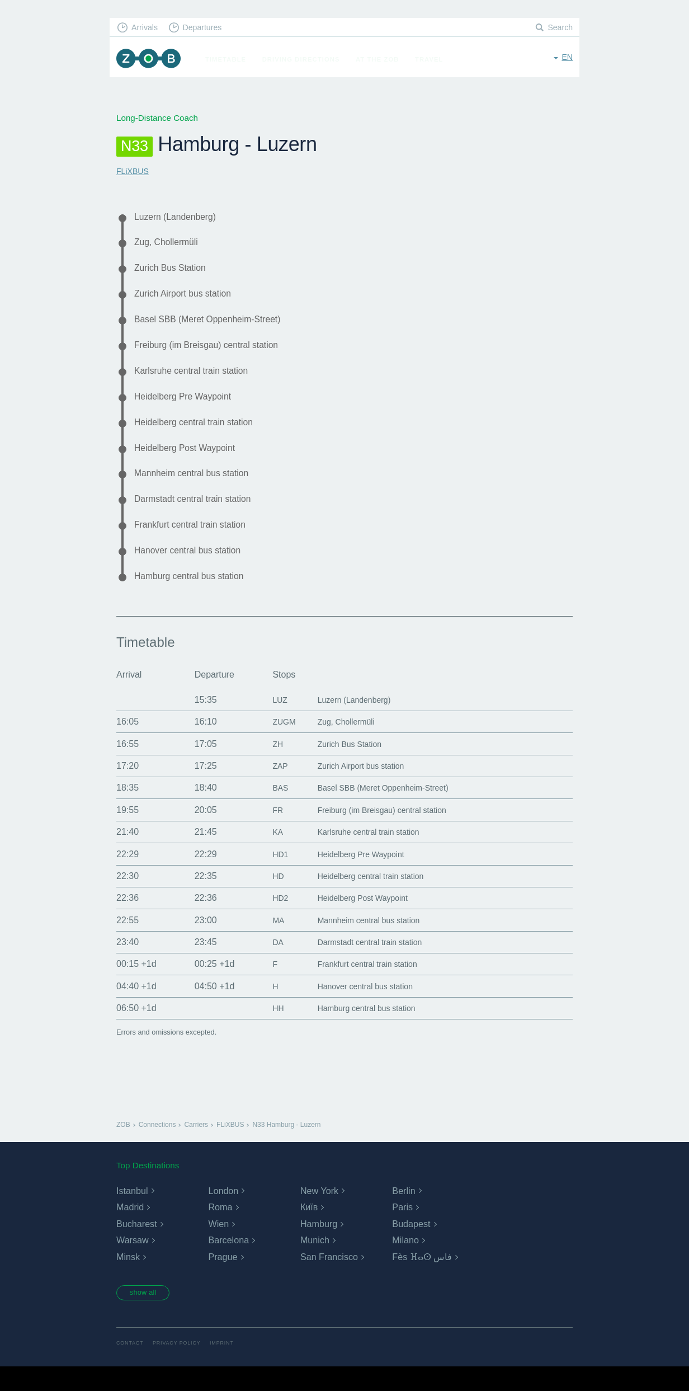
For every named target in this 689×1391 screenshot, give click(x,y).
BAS (268, 810)
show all (147, 1316)
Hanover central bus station (194, 570)
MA (265, 942)
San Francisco (328, 1280)
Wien (218, 1246)
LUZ (267, 722)
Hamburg (318, 1246)
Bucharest (136, 1246)
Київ (309, 1230)
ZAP (267, 788)
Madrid (130, 1230)
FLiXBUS (133, 171)
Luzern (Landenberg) (180, 217)
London (223, 1213)
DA (265, 965)
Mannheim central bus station (198, 489)
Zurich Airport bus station (188, 298)
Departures (208, 28)
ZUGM (272, 744)
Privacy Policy (181, 1367)
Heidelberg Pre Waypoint (188, 407)
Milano (405, 1263)
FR (265, 832)
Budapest (411, 1246)
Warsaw (132, 1263)
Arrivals (147, 28)
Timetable (230, 59)
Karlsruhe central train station (198, 380)
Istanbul (132, 1213)
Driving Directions (306, 59)
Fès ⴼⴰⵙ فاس (422, 1280)
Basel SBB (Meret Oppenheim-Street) (216, 326)
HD (265, 898)
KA (265, 854)
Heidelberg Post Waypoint (191, 462)
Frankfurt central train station (196, 543)
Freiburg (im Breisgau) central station (215, 353)
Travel (434, 59)
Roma (220, 1230)
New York (319, 1213)
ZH (265, 766)
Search (559, 28)
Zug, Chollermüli (170, 244)
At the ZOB (382, 59)
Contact (130, 1367)
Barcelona (228, 1263)
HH (265, 1031)
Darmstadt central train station (200, 516)
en (567, 58)
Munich (314, 1263)
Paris (402, 1230)
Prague (222, 1280)
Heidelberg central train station (201, 434)
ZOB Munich (151, 59)
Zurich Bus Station (174, 271)
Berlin (403, 1213)
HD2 (268, 920)
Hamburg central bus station (195, 598)
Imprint (229, 1367)
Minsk (128, 1280)
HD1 (268, 876)
